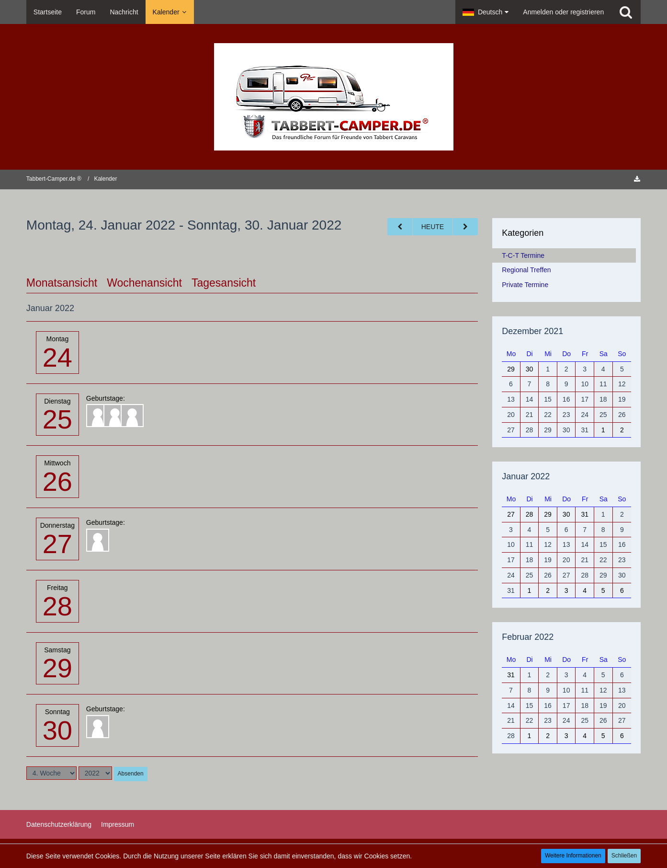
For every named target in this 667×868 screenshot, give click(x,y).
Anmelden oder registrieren (563, 12)
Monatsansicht (61, 283)
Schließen (624, 855)
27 (57, 544)
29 (57, 668)
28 (57, 606)
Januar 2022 (526, 476)
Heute (432, 227)
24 (57, 357)
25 (57, 419)
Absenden (131, 773)
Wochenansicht (144, 283)
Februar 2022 (528, 637)
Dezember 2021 (532, 331)
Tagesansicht (224, 283)
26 (57, 481)
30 (57, 730)
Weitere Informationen (573, 855)
